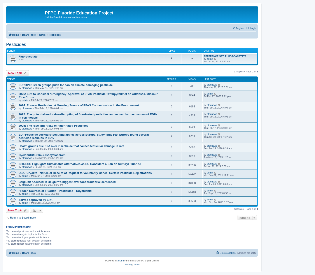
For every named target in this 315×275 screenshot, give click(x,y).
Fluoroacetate (28, 56)
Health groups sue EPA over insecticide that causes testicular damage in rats (71, 146)
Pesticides (16, 44)
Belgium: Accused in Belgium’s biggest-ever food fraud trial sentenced (67, 182)
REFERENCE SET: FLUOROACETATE (225, 56)
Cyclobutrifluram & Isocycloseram (42, 155)
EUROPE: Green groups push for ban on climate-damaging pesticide (66, 85)
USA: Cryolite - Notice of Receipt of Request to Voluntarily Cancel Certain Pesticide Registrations (85, 173)
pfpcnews (27, 88)
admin (210, 59)
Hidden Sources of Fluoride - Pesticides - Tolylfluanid (55, 191)
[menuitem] (251, 28)
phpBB (120, 260)
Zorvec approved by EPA (35, 199)
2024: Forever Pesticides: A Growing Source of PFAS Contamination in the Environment (79, 105)
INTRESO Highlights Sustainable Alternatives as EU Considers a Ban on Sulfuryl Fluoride (80, 164)
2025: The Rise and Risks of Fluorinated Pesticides (53, 125)
